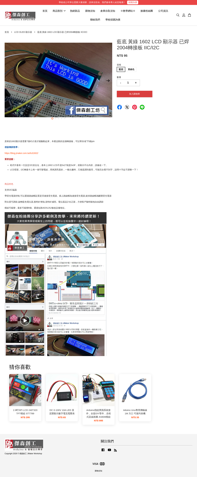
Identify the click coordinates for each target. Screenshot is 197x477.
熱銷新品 (75, 11)
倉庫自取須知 (107, 11)
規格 (119, 64)
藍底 (121, 69)
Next (108, 80)
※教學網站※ (128, 11)
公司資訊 (163, 11)
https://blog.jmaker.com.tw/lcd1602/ (21, 153)
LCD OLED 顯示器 (23, 32)
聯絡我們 (95, 19)
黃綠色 (131, 69)
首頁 (44, 11)
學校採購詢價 (112, 19)
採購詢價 (132, 2)
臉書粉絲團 (147, 11)
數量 (119, 77)
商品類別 (59, 11)
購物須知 (90, 11)
